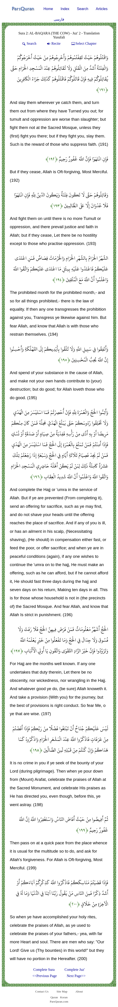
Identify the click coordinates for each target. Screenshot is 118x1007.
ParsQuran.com (59, 1001)
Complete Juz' (74, 969)
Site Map (61, 991)
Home (48, 9)
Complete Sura (44, 969)
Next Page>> (76, 976)
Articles (102, 9)
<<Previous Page (45, 976)
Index (65, 9)
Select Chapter (83, 43)
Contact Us (42, 991)
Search (82, 9)
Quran (54, 997)
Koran (63, 997)
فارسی (59, 19)
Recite (53, 43)
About (79, 991)
